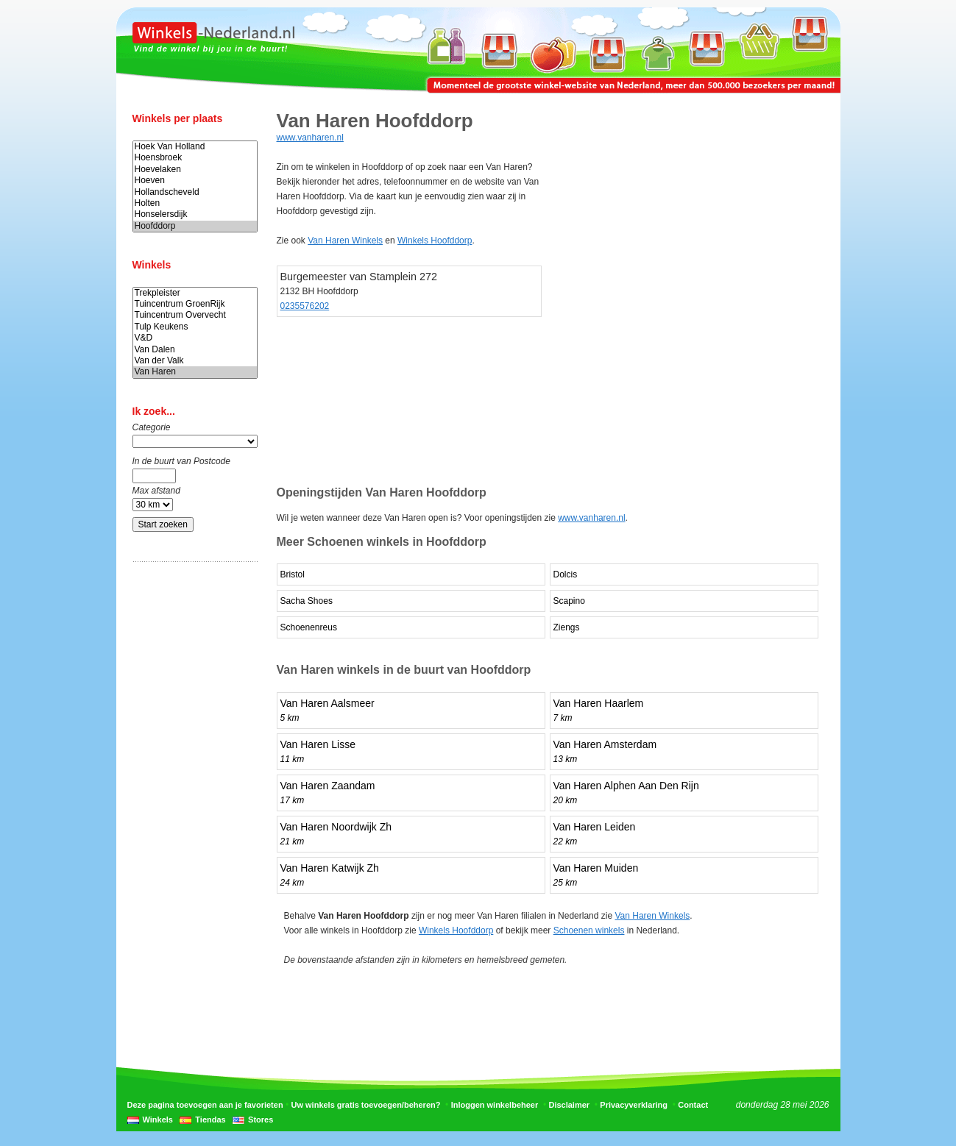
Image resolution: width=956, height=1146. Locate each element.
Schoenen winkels (589, 930)
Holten (195, 203)
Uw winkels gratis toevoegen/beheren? (366, 1104)
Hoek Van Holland (195, 146)
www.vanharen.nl (310, 137)
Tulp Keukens (195, 326)
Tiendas (210, 1119)
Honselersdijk (195, 214)
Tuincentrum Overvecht (195, 315)
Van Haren (195, 371)
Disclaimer (568, 1104)
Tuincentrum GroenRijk (195, 304)
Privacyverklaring (634, 1104)
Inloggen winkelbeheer (495, 1104)
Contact (693, 1104)
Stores (260, 1119)
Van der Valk (195, 360)
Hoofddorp (195, 226)
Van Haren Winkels (345, 240)
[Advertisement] (191, 804)
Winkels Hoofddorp (434, 240)
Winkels (158, 1119)
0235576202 (305, 306)
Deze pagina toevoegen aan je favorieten (205, 1104)
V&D (195, 338)
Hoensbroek (195, 157)
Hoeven (195, 180)
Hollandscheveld (195, 192)
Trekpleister (195, 293)
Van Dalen (195, 349)
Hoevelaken (195, 169)
